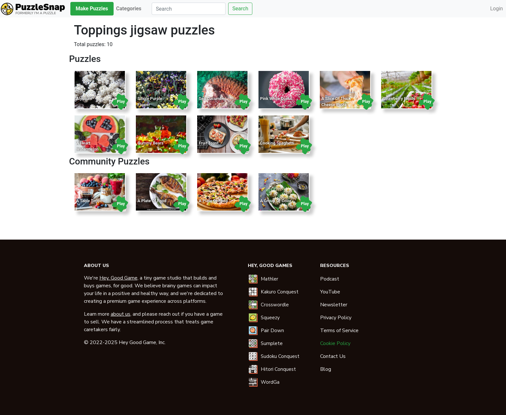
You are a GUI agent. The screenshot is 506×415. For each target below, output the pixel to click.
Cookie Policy (335, 343)
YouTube (330, 291)
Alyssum (84, 98)
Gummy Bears (150, 143)
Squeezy (270, 317)
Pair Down (272, 330)
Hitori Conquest (278, 369)
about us (120, 314)
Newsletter (333, 304)
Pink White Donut (276, 98)
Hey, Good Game (118, 278)
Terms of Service (339, 330)
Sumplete (272, 343)
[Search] (189, 9)
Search (240, 8)
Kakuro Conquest (280, 292)
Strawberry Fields (399, 98)
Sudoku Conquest (280, 356)
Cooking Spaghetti (277, 143)
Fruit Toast (208, 143)
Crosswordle (275, 304)
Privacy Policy (335, 317)
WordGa (270, 382)
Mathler (269, 279)
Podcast (329, 278)
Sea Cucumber (212, 98)
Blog (325, 369)
